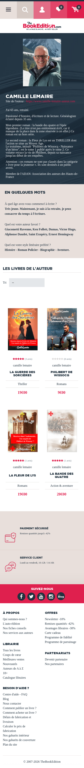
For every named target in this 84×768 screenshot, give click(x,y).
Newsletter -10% (55, 619)
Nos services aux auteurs (18, 632)
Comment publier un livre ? (19, 708)
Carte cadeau (53, 632)
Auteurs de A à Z (13, 668)
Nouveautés (10, 664)
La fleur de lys (22, 475)
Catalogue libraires (14, 677)
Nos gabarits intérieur (16, 735)
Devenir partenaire (56, 659)
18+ (5, 673)
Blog (6, 699)
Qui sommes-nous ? (15, 619)
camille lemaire (22, 365)
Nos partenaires (54, 664)
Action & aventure (61, 485)
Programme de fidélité (58, 637)
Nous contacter (12, 703)
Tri (4, 282)
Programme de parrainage (60, 642)
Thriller (22, 384)
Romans (62, 384)
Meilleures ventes (13, 659)
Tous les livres (11, 650)
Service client (31, 557)
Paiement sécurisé (34, 528)
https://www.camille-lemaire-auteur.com (50, 101)
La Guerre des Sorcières (22, 373)
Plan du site (10, 744)
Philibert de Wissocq (61, 373)
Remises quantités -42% (59, 623)
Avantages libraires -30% (60, 628)
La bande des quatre (61, 475)
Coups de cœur (12, 654)
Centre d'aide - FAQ (15, 694)
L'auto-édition (11, 623)
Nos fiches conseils (14, 628)
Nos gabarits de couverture (19, 740)
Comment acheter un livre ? (20, 712)
